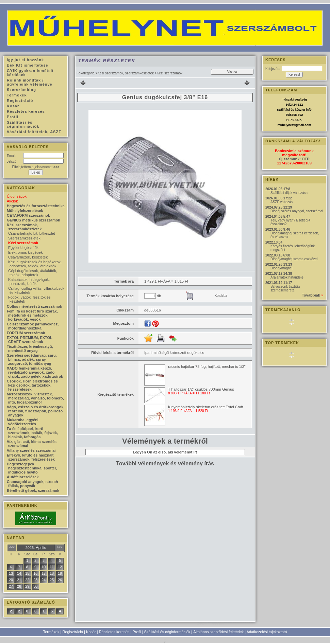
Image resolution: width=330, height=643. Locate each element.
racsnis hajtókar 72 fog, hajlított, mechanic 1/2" (207, 366)
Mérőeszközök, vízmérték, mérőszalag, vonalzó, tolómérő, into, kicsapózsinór (35, 398)
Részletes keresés (114, 632)
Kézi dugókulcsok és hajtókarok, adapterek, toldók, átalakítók (35, 264)
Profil (137, 632)
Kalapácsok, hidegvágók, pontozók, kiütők (29, 282)
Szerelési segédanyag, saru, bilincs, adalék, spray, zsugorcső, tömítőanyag (32, 359)
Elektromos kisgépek (25, 252)
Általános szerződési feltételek (218, 632)
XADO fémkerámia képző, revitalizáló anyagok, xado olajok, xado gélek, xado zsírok (35, 372)
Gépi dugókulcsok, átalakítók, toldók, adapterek (32, 273)
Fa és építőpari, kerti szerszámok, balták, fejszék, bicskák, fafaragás (32, 433)
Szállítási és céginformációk (167, 632)
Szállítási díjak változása (289, 193)
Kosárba (221, 296)
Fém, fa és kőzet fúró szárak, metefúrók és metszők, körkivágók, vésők (32, 315)
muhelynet (285, 125)
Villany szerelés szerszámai (31, 450)
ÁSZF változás (281, 202)
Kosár (91, 632)
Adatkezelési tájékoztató (267, 632)
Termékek (51, 632)
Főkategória (86, 73)
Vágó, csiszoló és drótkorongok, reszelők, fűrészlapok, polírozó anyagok (35, 411)
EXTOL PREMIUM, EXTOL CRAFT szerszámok (29, 340)
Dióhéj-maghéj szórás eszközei (293, 259)
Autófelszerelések (23, 477)
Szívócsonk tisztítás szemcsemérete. (285, 288)
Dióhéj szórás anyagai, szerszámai (296, 211)
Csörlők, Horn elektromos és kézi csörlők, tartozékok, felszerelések (32, 385)
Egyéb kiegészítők (23, 248)
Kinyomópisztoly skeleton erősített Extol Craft (205, 407)
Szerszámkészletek (24, 238)
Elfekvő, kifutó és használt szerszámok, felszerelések (31, 457)
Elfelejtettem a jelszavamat (35, 167)
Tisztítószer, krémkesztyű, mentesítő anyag (30, 348)
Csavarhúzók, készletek (28, 257)
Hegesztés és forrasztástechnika (36, 206)
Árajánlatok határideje (286, 277)
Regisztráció (72, 632)
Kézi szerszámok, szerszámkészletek (125, 73)
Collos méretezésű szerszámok (34, 306)
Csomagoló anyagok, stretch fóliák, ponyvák (32, 484)
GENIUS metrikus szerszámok (33, 220)
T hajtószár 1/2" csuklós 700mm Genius (201, 389)
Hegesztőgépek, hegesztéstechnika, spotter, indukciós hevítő (32, 468)
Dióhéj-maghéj (281, 268)
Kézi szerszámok (23, 243)
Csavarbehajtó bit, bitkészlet (31, 233)
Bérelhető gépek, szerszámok (33, 490)
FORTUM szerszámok (26, 333)
